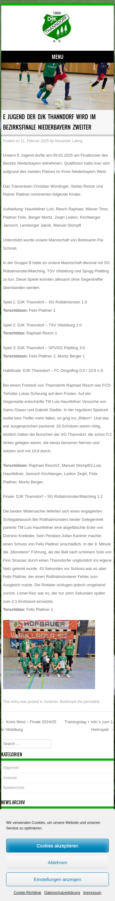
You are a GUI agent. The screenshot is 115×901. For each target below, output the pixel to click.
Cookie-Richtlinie (27, 893)
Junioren (51, 702)
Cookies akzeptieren (58, 845)
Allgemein (11, 768)
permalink (92, 702)
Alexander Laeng (68, 141)
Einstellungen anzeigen (57, 879)
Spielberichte (13, 788)
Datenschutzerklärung (62, 893)
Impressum (92, 893)
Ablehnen (57, 862)
